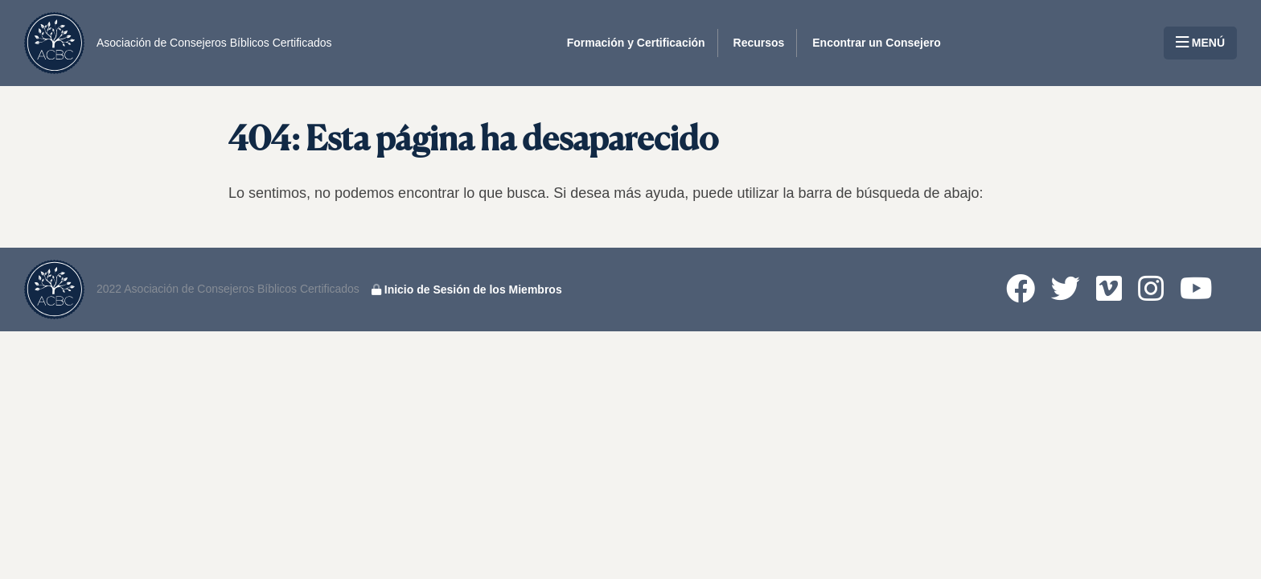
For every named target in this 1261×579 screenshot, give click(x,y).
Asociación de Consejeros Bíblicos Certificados (214, 42)
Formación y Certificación (636, 42)
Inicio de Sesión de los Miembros (467, 289)
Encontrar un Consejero (876, 42)
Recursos (759, 42)
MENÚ (1200, 42)
